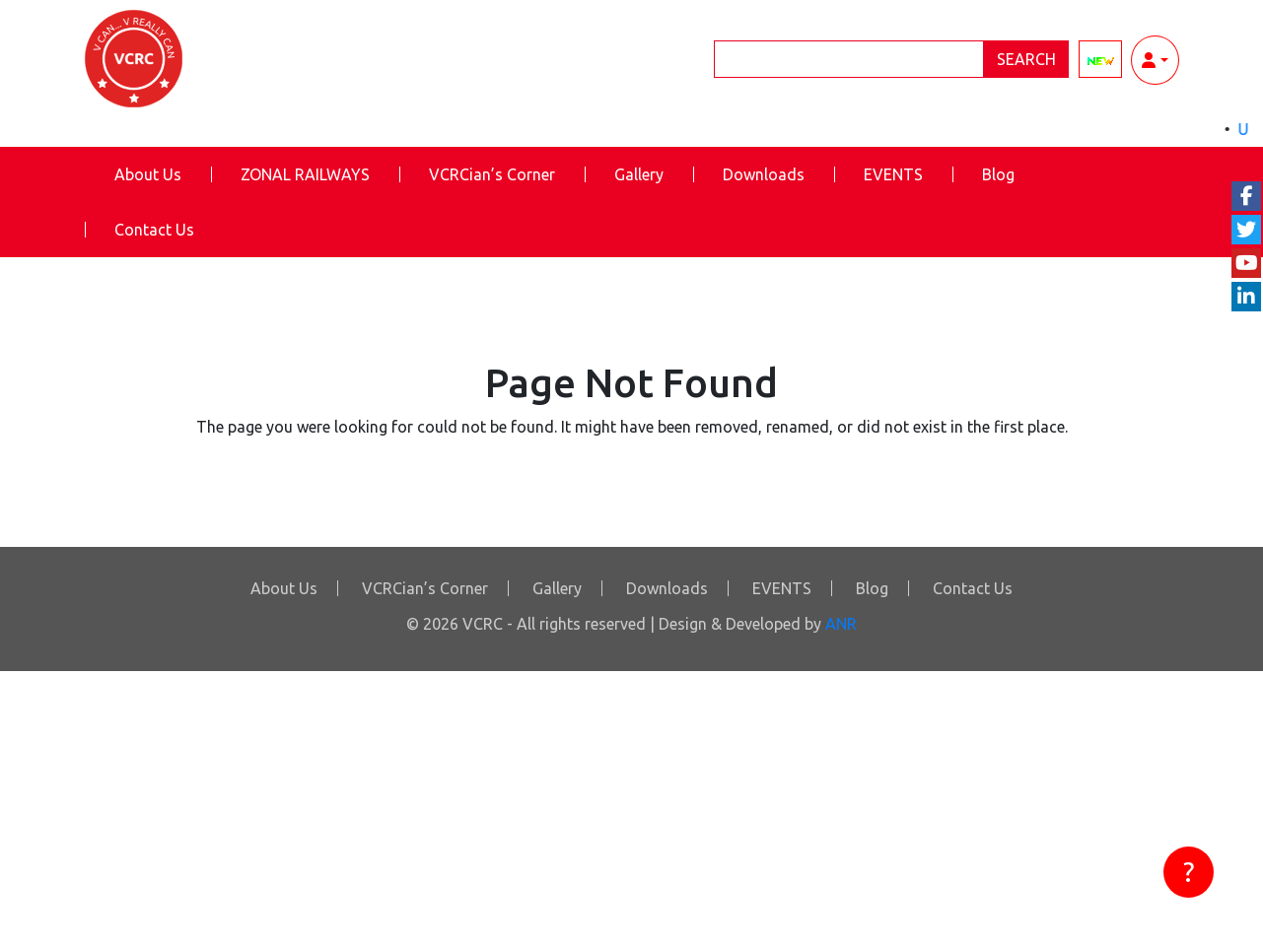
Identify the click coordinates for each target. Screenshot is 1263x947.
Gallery (639, 174)
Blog (998, 174)
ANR (841, 624)
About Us (147, 174)
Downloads (764, 174)
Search (1026, 59)
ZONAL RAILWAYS (305, 174)
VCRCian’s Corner (492, 174)
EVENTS (893, 174)
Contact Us (154, 229)
